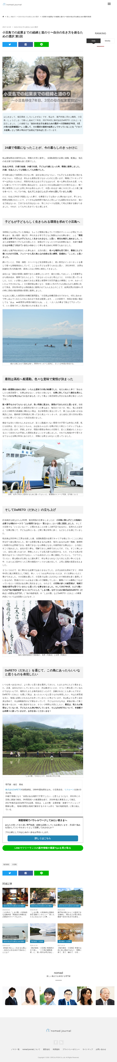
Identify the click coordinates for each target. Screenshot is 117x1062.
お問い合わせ (101, 1049)
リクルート (69, 790)
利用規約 (56, 1049)
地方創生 (6, 864)
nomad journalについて (31, 1049)
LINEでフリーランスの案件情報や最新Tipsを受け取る (43, 848)
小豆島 (14, 864)
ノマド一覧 (15, 1049)
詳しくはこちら (43, 838)
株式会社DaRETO (13, 790)
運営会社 (46, 1049)
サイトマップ (88, 1049)
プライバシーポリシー (71, 1049)
